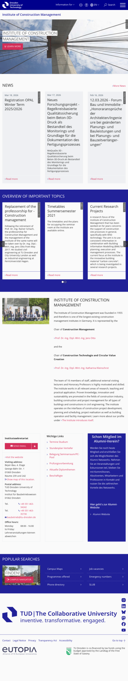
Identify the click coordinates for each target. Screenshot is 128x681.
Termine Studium (58, 463)
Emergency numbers (100, 598)
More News (119, 86)
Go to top (117, 662)
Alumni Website (101, 535)
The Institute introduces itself (77, 441)
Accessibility (65, 662)
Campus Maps (55, 590)
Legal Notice (19, 662)
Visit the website (14, 479)
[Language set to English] (94, 5)
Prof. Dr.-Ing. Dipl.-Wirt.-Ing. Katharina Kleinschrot (82, 389)
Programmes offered (58, 598)
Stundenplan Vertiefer (61, 469)
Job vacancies (96, 590)
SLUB (92, 606)
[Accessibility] (86, 5)
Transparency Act (47, 662)
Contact (6, 662)
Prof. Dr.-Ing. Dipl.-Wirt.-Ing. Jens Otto (75, 359)
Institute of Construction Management (31, 15)
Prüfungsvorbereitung (61, 485)
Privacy (32, 662)
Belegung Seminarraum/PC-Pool (64, 477)
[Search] (109, 5)
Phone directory (55, 606)
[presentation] (2, 254)
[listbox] (64, 254)
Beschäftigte (56, 497)
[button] (63, 303)
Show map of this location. (21, 501)
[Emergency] (81, 5)
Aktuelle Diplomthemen (62, 491)
